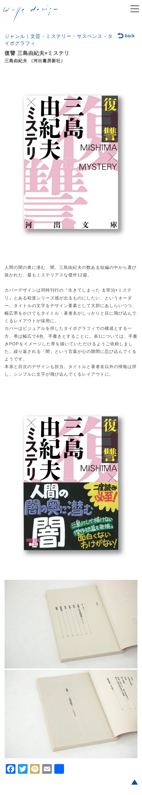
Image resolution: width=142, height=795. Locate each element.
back (126, 36)
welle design (30, 14)
